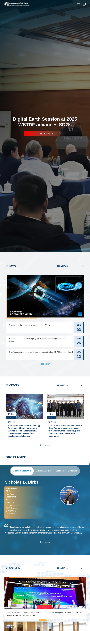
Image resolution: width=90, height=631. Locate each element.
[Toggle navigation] (78, 4)
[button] (42, 620)
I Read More (70, 266)
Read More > (45, 364)
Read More (46, 133)
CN (84, 4)
